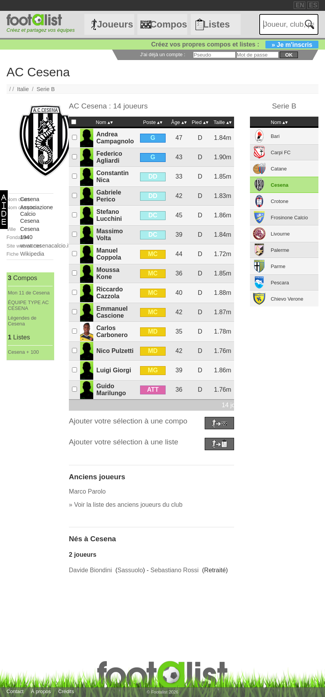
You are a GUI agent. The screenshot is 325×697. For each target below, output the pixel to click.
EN (300, 5)
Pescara (280, 283)
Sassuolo (130, 570)
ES (313, 5)
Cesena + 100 (23, 352)
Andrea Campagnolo (115, 138)
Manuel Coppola (108, 254)
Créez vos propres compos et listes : (234, 44)
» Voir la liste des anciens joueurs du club (126, 504)
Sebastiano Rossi (175, 570)
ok (288, 55)
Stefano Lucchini (109, 215)
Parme (278, 266)
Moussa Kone (108, 273)
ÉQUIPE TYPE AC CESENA (28, 305)
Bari (275, 136)
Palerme (280, 250)
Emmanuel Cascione (112, 312)
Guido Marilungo (111, 389)
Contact (15, 691)
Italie (23, 89)
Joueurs (115, 24)
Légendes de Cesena (22, 321)
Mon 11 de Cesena (29, 293)
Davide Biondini (90, 570)
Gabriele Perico (108, 196)
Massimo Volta (109, 234)
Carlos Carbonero (112, 331)
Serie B (45, 89)
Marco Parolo (87, 491)
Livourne (280, 234)
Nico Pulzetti (114, 351)
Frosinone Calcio (289, 217)
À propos (41, 691)
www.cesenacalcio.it (45, 246)
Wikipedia (32, 254)
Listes (216, 24)
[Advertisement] (30, 476)
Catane (279, 169)
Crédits (66, 691)
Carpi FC (281, 152)
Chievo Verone (287, 299)
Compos (168, 24)
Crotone (280, 201)
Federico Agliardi (109, 157)
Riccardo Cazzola (109, 292)
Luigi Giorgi (113, 370)
